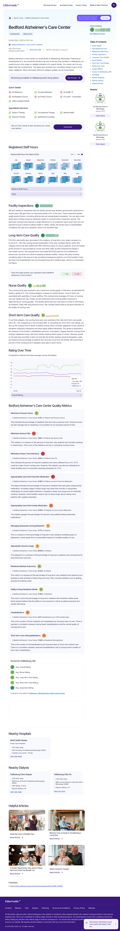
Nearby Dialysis (97, 80)
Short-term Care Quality (100, 63)
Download (105, 18)
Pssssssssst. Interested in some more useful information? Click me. (100, 924)
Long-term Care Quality (100, 57)
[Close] (116, 924)
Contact (8, 908)
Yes (65, 274)
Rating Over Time (98, 66)
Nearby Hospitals (98, 78)
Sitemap (91, 908)
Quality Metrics (97, 69)
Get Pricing (74, 78)
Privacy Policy (79, 908)
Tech (27, 908)
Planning (45, 908)
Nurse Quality (97, 60)
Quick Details (96, 46)
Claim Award (100, 116)
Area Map (95, 75)
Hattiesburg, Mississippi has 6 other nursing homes (47, 693)
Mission (18, 908)
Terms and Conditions (61, 908)
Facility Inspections (99, 54)
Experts (35, 908)
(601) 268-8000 (16, 757)
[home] (11, 5)
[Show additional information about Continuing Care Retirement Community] (72, 92)
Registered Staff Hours (100, 51)
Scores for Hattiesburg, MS (101, 72)
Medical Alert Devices (99, 5)
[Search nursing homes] (114, 5)
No (77, 274)
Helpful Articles (97, 83)
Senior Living (81, 5)
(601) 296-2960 (16, 792)
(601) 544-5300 (35, 50)
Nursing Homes (50, 5)
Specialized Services (99, 49)
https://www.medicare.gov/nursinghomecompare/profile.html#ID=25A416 (36, 886)
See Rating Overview (97, 34)
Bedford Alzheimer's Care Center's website (25, 45)
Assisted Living (66, 5)
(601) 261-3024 (59, 791)
